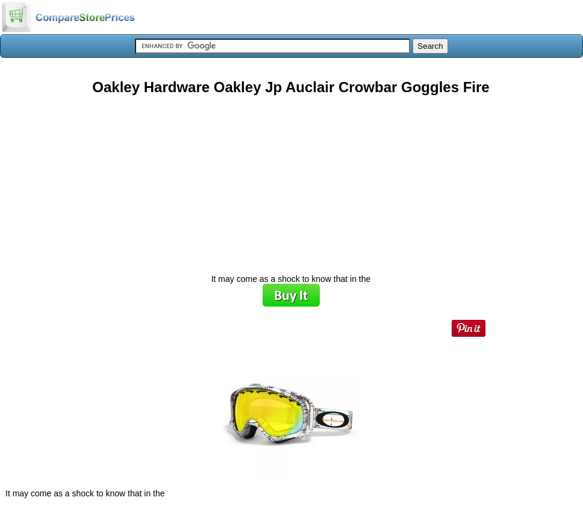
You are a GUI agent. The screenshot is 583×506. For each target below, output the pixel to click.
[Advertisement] (291, 180)
